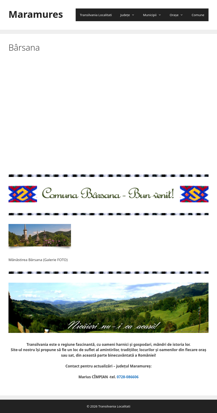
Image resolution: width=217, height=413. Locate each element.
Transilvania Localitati (96, 15)
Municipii (154, 14)
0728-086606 (128, 376)
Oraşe (179, 14)
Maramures (35, 14)
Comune (198, 15)
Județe (129, 14)
